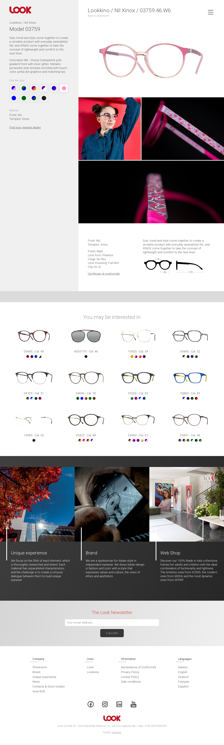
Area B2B (38, 691)
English (182, 672)
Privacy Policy (130, 672)
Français (183, 681)
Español (183, 686)
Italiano (183, 667)
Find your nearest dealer (25, 127)
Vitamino (116, 732)
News (36, 681)
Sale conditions (131, 681)
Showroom (39, 667)
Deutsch (183, 677)
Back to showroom (98, 15)
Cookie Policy (130, 677)
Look (90, 667)
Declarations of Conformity (138, 667)
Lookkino (93, 672)
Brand (36, 672)
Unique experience (44, 677)
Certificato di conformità (104, 273)
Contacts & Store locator (48, 686)
